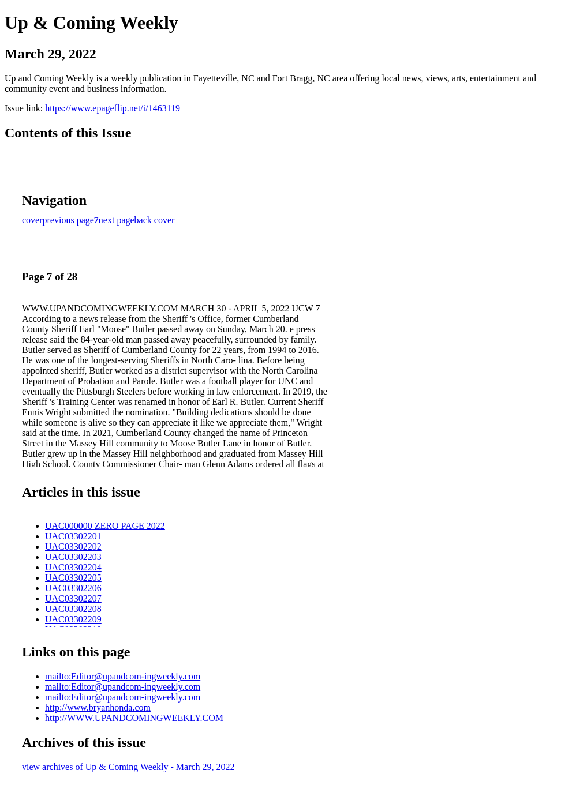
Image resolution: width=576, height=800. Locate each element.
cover (32, 220)
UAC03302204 (73, 567)
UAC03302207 (73, 598)
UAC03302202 (73, 546)
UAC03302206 (73, 588)
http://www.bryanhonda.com (98, 707)
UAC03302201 (73, 536)
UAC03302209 (73, 619)
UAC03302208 (73, 609)
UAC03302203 (73, 557)
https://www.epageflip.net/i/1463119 (112, 108)
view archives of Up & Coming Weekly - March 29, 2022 (128, 767)
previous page (68, 220)
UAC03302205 (73, 578)
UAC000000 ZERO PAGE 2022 (105, 526)
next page (116, 220)
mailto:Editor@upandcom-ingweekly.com (122, 676)
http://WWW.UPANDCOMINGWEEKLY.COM (134, 718)
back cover (154, 220)
